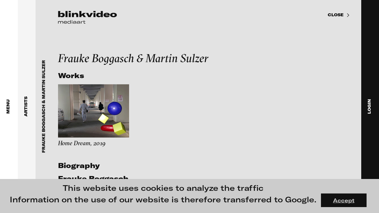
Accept (343, 200)
